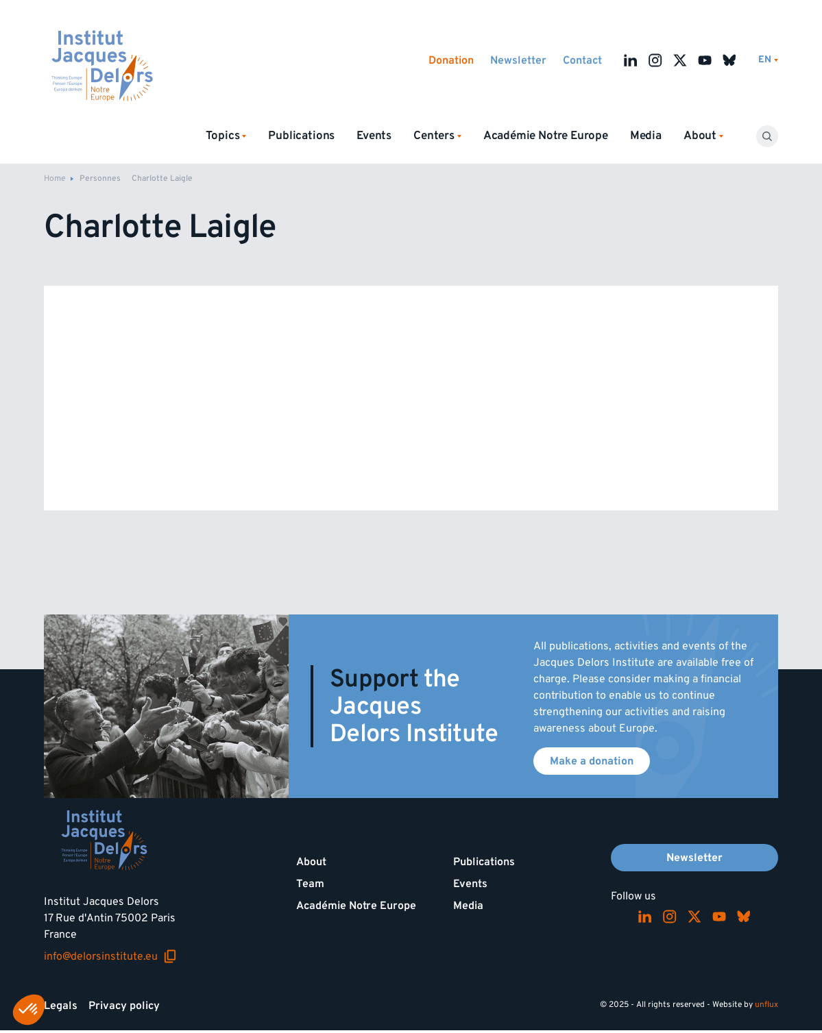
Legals (60, 1005)
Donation (451, 60)
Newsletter (518, 60)
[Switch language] (768, 60)
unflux (766, 1004)
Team (310, 883)
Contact (582, 60)
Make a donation (591, 761)
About (311, 861)
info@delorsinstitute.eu (110, 956)
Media (646, 135)
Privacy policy (124, 1005)
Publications (301, 135)
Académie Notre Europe (545, 135)
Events (373, 135)
